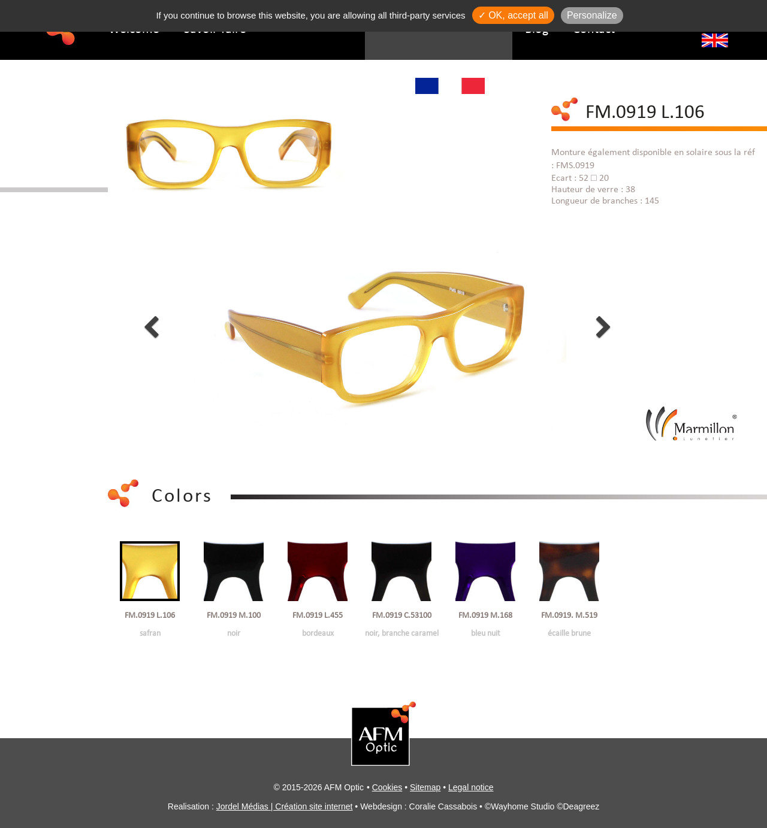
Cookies (387, 787)
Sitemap (425, 787)
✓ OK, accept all (513, 15)
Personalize (592, 15)
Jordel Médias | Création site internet (284, 806)
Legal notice (471, 787)
